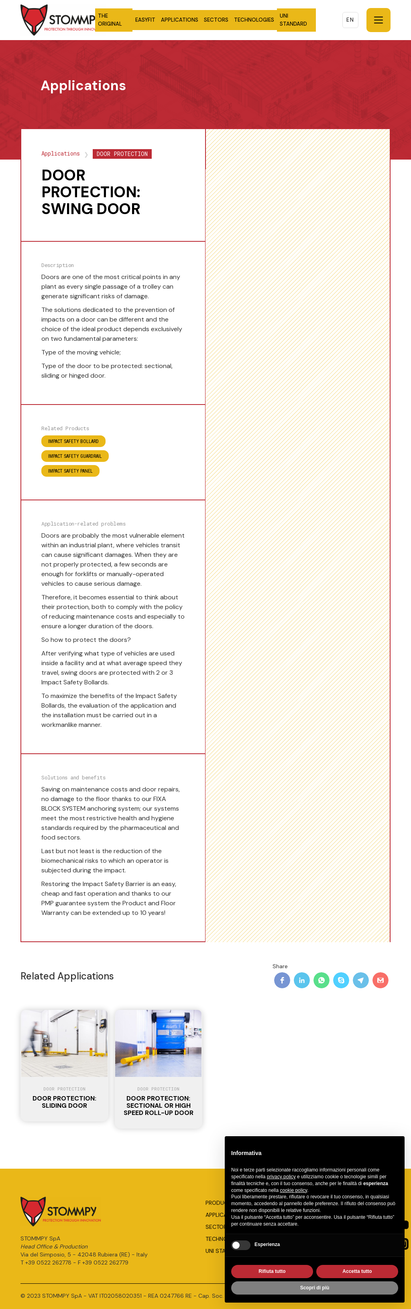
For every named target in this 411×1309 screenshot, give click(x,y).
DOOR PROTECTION (122, 154)
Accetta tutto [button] (357, 1272)
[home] (80, 20)
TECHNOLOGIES (254, 19)
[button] (378, 20)
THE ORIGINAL (110, 19)
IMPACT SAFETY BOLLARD (73, 441)
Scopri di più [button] (315, 1288)
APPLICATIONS (179, 19)
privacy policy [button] (281, 1177)
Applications (60, 153)
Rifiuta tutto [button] (271, 1272)
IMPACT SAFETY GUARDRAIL (75, 456)
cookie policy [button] (293, 1190)
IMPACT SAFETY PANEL (70, 471)
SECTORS (216, 19)
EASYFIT (145, 19)
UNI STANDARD (293, 19)
